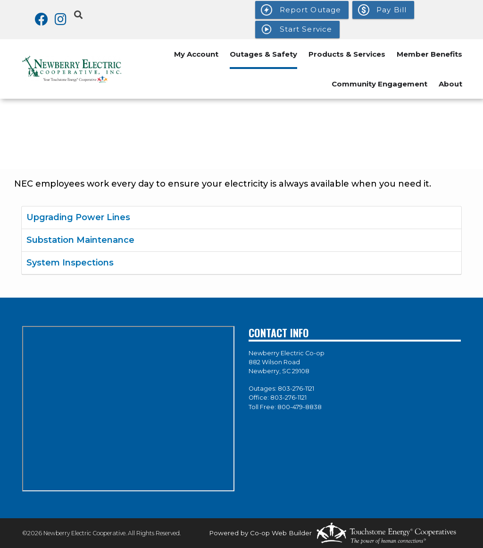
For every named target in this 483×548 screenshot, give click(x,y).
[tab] (241, 217)
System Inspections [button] (70, 262)
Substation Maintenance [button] (80, 240)
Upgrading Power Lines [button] (78, 217)
